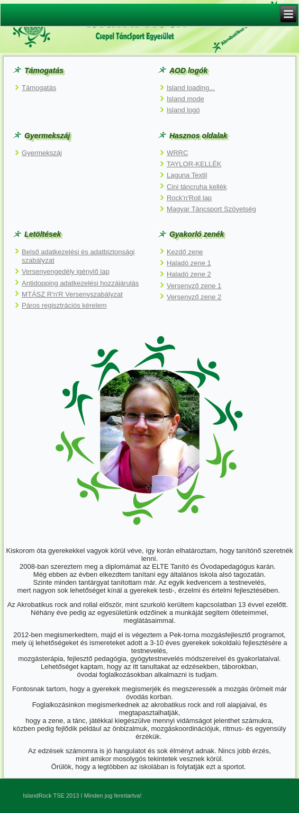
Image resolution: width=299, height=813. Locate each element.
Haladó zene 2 (189, 274)
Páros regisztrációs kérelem (64, 305)
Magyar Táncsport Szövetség (211, 209)
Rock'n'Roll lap (189, 198)
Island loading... (191, 88)
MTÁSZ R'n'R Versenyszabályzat (72, 294)
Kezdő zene (185, 252)
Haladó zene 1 (189, 263)
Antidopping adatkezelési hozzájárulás (80, 283)
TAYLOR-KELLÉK (194, 164)
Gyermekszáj (42, 153)
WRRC (177, 153)
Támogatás (39, 88)
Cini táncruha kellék (196, 187)
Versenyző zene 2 (194, 297)
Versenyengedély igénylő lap (66, 271)
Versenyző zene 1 (194, 286)
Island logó (183, 110)
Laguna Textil (187, 175)
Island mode (185, 99)
